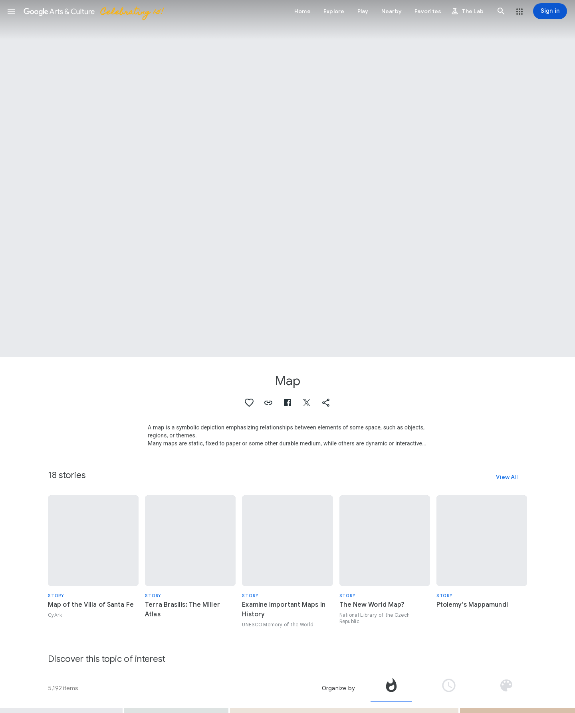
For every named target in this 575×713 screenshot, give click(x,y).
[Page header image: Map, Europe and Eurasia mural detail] (287, 178)
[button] (11, 11)
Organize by (338, 688)
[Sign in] (550, 11)
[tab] (391, 688)
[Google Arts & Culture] (93, 11)
